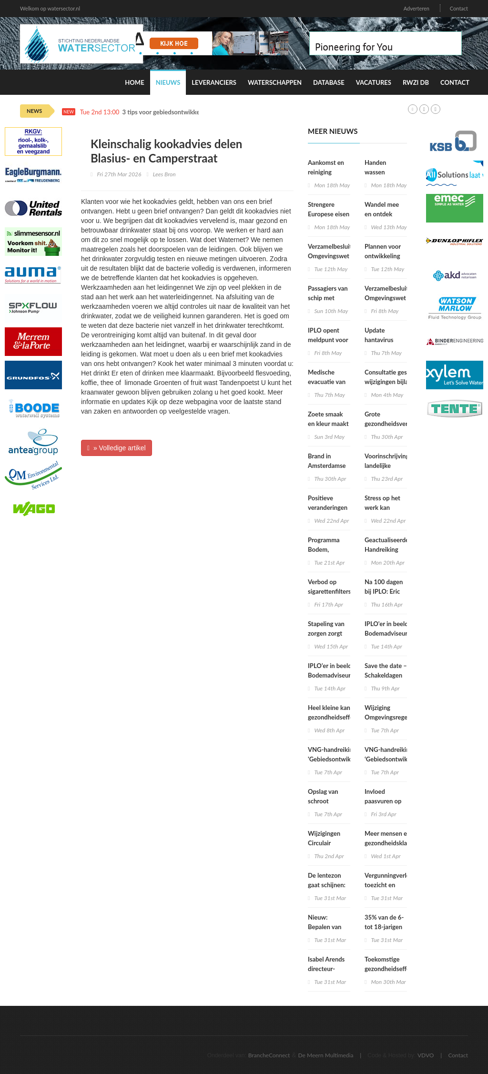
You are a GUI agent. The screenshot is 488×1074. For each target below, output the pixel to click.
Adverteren (416, 8)
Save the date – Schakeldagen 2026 (386, 675)
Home (134, 82)
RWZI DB (416, 82)
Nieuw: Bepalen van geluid (324, 926)
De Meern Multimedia (326, 1055)
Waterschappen (275, 82)
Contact (459, 8)
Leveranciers (214, 82)
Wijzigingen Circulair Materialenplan (328, 843)
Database (329, 82)
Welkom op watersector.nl (50, 8)
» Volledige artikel (116, 448)
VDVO (425, 1055)
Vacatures (373, 82)
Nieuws (168, 82)
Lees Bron (164, 174)
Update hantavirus (379, 335)
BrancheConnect (269, 1055)
